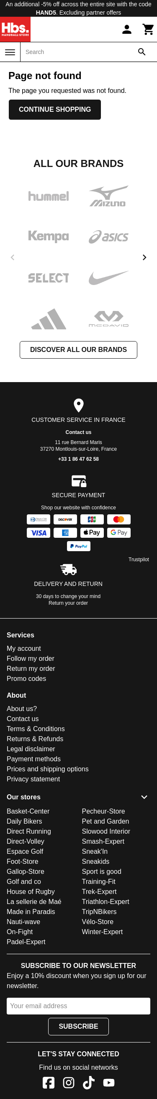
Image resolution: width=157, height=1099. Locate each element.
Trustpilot (139, 559)
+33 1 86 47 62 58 (78, 459)
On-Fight (20, 931)
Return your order (68, 603)
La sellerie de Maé (34, 901)
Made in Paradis (31, 911)
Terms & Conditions (36, 728)
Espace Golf (25, 851)
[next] (144, 257)
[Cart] (148, 29)
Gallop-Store (25, 871)
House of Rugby (31, 891)
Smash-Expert (103, 841)
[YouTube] (109, 1084)
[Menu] (10, 52)
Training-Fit (99, 881)
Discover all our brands (78, 349)
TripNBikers (99, 911)
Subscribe (78, 1026)
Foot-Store (23, 861)
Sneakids (96, 861)
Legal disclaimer (31, 748)
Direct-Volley (25, 841)
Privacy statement (33, 779)
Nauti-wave (23, 921)
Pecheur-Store (103, 811)
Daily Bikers (24, 821)
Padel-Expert (26, 941)
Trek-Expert (99, 891)
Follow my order (30, 658)
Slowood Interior (106, 831)
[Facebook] (48, 1084)
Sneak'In (95, 851)
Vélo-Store (98, 921)
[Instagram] (68, 1084)
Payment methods (34, 759)
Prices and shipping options (48, 769)
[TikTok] (88, 1084)
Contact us (78, 432)
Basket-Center (28, 811)
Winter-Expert (102, 931)
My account (24, 648)
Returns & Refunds (35, 738)
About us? (22, 708)
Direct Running (29, 831)
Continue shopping (55, 109)
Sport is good (101, 871)
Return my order (31, 668)
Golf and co (24, 881)
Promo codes (26, 678)
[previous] (12, 257)
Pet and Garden (105, 821)
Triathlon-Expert (105, 901)
